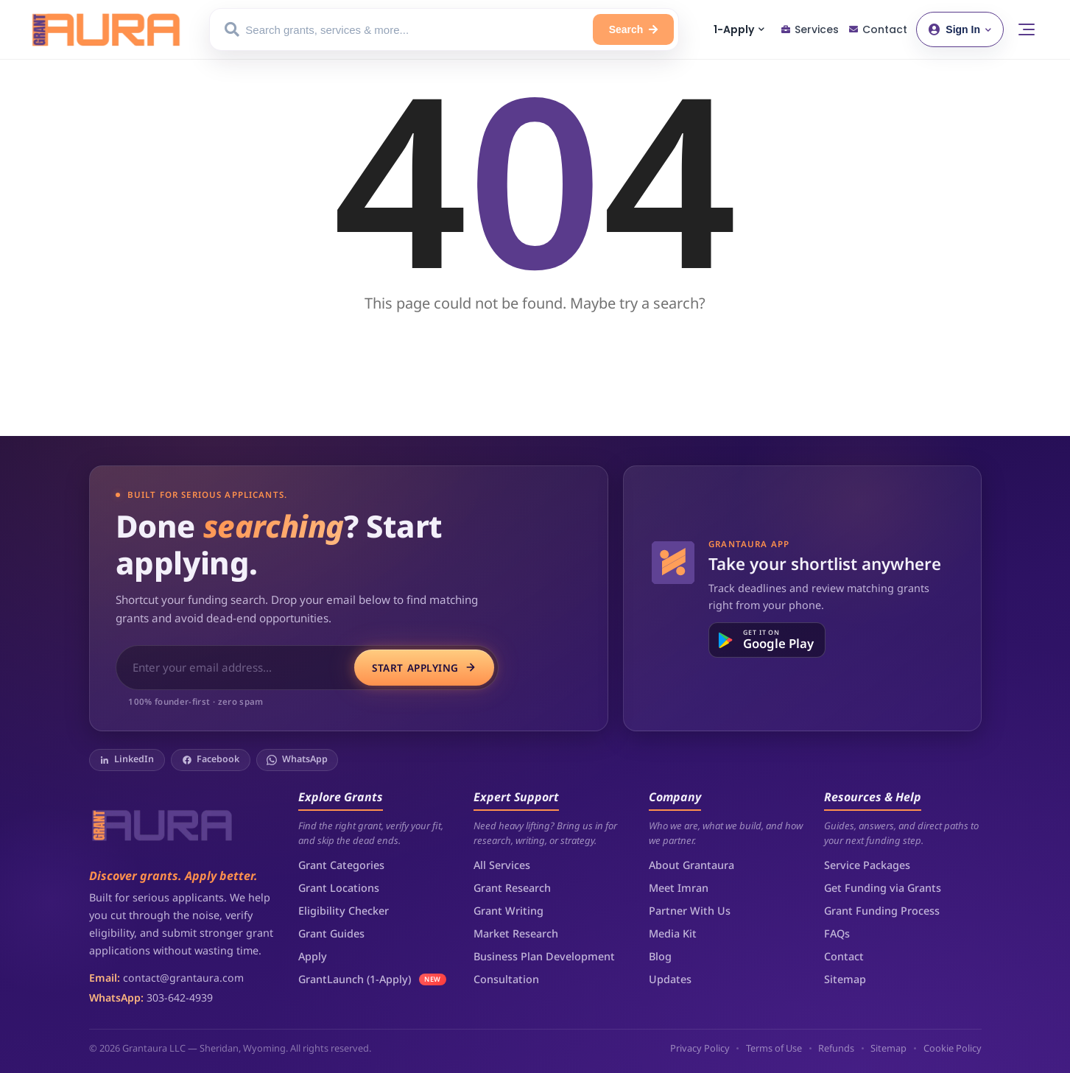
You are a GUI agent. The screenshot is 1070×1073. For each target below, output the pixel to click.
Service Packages (867, 865)
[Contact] (878, 30)
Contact (844, 956)
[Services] (810, 30)
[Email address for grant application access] (236, 668)
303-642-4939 (180, 998)
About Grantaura (691, 865)
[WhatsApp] (297, 760)
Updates (670, 979)
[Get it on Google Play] (766, 640)
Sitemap (845, 979)
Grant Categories (341, 865)
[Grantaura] (162, 824)
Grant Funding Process (882, 911)
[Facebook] (210, 760)
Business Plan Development (544, 956)
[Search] (634, 29)
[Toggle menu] (1027, 29)
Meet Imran (678, 888)
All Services (502, 865)
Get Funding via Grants (882, 888)
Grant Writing (508, 911)
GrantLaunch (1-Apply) (354, 979)
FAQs (837, 933)
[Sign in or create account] (960, 29)
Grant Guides (331, 933)
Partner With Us (690, 911)
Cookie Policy (952, 1048)
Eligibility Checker (343, 911)
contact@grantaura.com (183, 978)
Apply (312, 956)
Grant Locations (338, 888)
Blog (660, 956)
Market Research (516, 933)
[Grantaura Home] (106, 29)
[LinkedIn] (127, 760)
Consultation (506, 979)
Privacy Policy (700, 1048)
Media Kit (673, 933)
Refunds (836, 1048)
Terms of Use (774, 1048)
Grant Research (512, 888)
